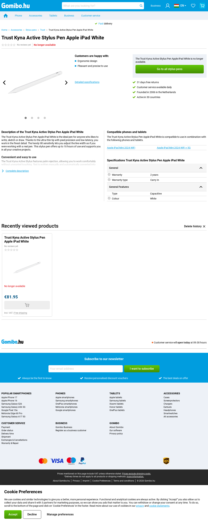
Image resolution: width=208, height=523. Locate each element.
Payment (5, 427)
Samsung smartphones (67, 400)
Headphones (170, 410)
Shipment (6, 437)
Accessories (35, 15)
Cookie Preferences (101, 481)
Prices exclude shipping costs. (136, 473)
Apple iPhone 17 (9, 397)
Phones (60, 393)
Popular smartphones (16, 393)
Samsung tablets (117, 400)
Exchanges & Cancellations (14, 440)
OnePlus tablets (117, 410)
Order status (7, 430)
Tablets (53, 15)
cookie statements (159, 505)
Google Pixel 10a (9, 410)
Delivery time (7, 433)
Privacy (76, 481)
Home (4, 30)
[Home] (5, 15)
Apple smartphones (65, 397)
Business (69, 15)
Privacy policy (116, 433)
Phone (18, 15)
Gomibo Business (64, 427)
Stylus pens (31, 30)
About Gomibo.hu (61, 481)
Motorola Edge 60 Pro (11, 413)
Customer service (90, 15)
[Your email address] (85, 368)
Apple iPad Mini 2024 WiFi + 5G (174, 147)
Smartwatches (170, 413)
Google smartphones (66, 410)
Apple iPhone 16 (9, 400)
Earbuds (168, 407)
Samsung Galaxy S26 (11, 404)
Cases (166, 397)
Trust (42, 30)
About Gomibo (116, 427)
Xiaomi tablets (116, 404)
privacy (140, 505)
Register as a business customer (71, 430)
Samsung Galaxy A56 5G (13, 407)
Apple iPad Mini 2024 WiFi (121, 147)
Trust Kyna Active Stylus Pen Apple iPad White (71, 30)
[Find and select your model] (103, 5)
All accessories (171, 416)
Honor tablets (116, 407)
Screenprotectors (172, 400)
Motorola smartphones (66, 407)
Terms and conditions (123, 481)
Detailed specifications (87, 82)
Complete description (15, 170)
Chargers (168, 404)
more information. (135, 476)
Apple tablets (115, 397)
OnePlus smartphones (66, 404)
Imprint (86, 481)
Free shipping (20, 313)
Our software (115, 430)
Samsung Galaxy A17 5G (13, 416)
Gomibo (114, 423)
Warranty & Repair (10, 443)
